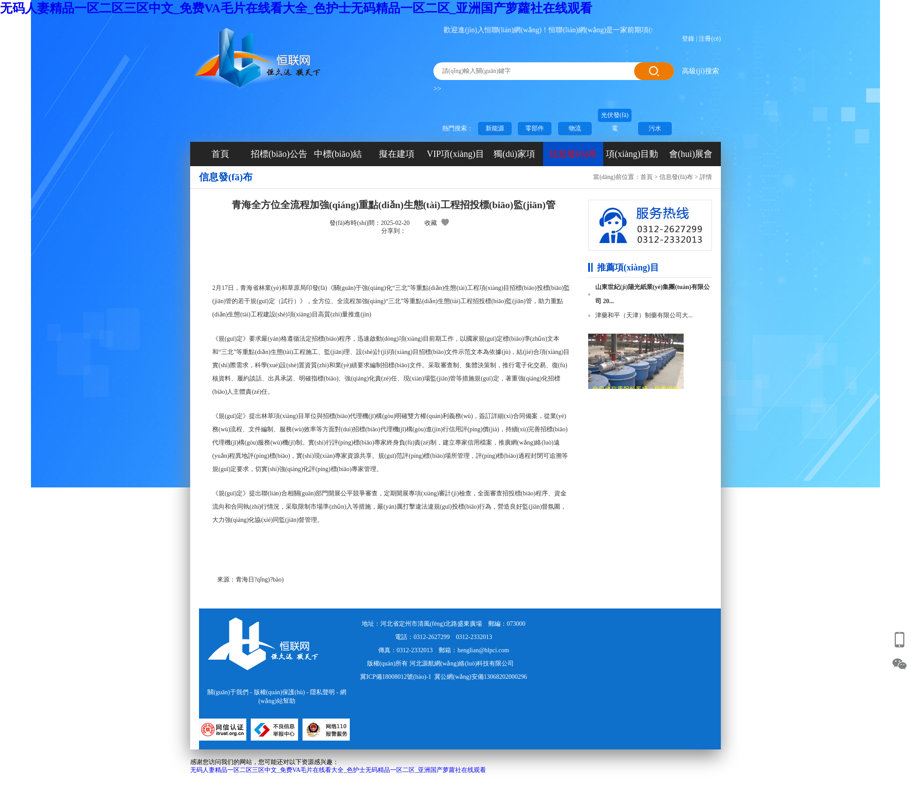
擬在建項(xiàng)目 (396, 157)
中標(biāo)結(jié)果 (338, 157)
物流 (575, 128)
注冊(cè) (710, 38)
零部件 (534, 128)
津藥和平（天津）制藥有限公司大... (644, 315)
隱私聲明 (322, 692)
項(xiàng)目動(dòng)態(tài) (632, 157)
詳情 (706, 177)
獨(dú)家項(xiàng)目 (514, 157)
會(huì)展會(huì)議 (691, 157)
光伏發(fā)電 (614, 117)
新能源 (495, 128)
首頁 (220, 154)
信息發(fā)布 (573, 154)
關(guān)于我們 (228, 692)
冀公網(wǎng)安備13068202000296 (480, 676)
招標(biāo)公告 (279, 154)
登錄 (688, 38)
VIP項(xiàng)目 (455, 154)
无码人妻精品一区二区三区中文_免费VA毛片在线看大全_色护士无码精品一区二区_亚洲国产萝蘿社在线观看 (296, 8)
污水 (655, 128)
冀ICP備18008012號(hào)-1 (395, 676)
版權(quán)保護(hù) (279, 692)
